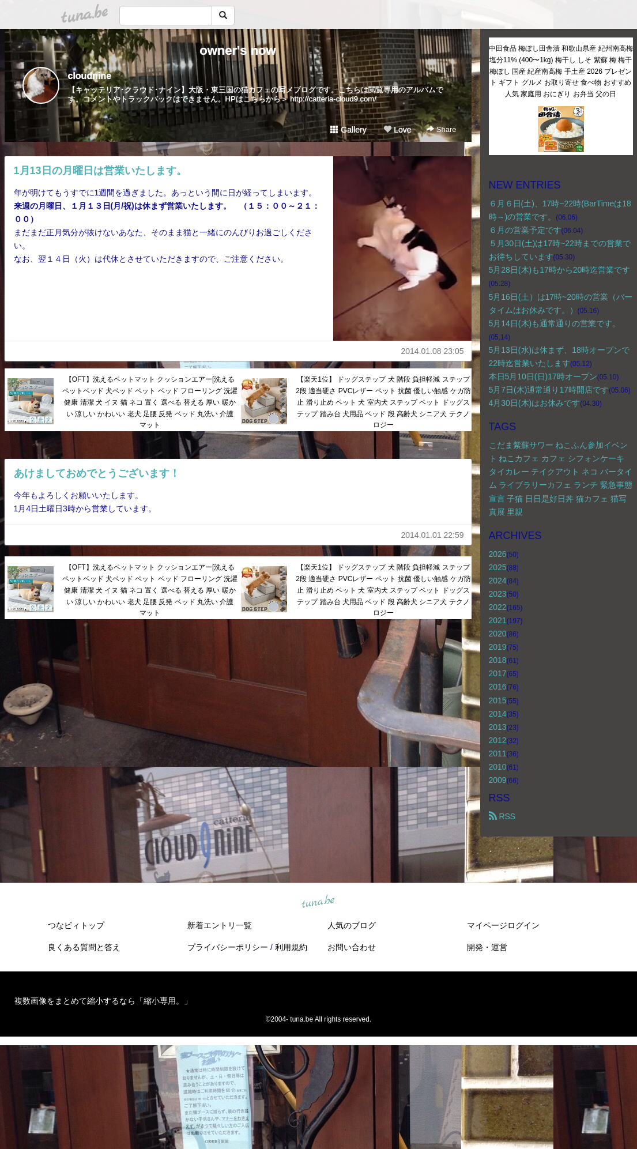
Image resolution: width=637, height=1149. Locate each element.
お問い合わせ (351, 947)
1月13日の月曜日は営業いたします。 (100, 170)
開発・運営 (487, 947)
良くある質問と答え (84, 947)
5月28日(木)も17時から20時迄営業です (560, 269)
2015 (498, 700)
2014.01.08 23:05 (432, 351)
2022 (498, 607)
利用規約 (291, 947)
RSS (502, 816)
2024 (498, 580)
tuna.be (318, 902)
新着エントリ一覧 (219, 925)
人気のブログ (351, 925)
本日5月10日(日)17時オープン (543, 376)
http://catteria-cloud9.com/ (333, 99)
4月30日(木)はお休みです (535, 403)
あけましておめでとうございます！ (97, 473)
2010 (498, 766)
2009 (498, 780)
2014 (498, 713)
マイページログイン (503, 925)
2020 (498, 633)
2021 (498, 620)
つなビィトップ (76, 925)
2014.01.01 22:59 (432, 535)
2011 (498, 753)
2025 (498, 567)
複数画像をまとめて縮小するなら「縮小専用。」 (103, 1000)
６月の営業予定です (525, 230)
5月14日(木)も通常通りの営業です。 (555, 323)
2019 (498, 646)
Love (397, 129)
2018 (498, 660)
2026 (498, 554)
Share (441, 129)
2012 (498, 740)
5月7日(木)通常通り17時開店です (549, 389)
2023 (498, 593)
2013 (498, 727)
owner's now (237, 50)
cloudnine (90, 76)
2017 (498, 673)
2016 (498, 686)
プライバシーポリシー (227, 947)
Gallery (348, 129)
